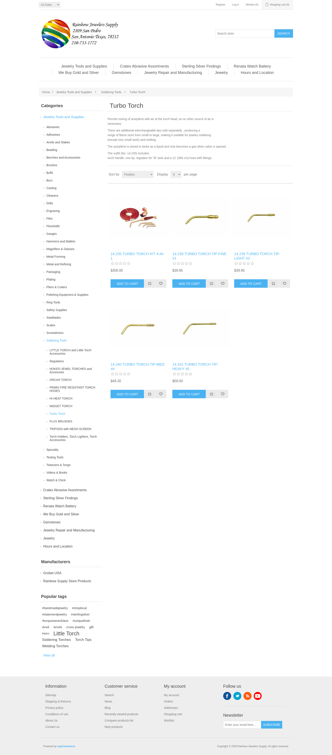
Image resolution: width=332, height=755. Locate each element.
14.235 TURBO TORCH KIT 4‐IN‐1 (137, 256)
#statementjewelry (54, 614)
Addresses (171, 707)
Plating (50, 279)
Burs (49, 180)
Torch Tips (83, 640)
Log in (235, 4)
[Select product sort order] (137, 174)
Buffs (49, 172)
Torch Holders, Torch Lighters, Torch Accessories (73, 438)
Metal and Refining (58, 264)
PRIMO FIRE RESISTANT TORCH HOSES (72, 389)
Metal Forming (55, 256)
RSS (247, 696)
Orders (168, 701)
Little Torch (66, 633)
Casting (51, 188)
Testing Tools (55, 457)
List (289, 174)
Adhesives (53, 134)
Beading (51, 150)
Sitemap (50, 695)
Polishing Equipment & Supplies (67, 294)
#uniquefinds (81, 620)
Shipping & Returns (58, 701)
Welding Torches (55, 646)
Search (109, 695)
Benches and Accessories (63, 157)
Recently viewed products (121, 714)
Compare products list (119, 720)
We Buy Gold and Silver (78, 73)
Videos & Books (56, 472)
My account (171, 695)
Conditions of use (56, 714)
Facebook (227, 696)
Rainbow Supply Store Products (67, 581)
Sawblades (53, 317)
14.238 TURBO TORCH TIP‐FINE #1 (199, 256)
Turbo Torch (57, 413)
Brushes (51, 165)
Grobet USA (52, 573)
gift (91, 627)
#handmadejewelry (55, 608)
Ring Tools (53, 302)
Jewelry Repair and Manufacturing (173, 73)
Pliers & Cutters (56, 287)
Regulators (57, 361)
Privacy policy (54, 707)
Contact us (52, 727)
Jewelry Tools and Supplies (84, 66)
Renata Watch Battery (252, 66)
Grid (281, 174)
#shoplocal (79, 608)
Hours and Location (257, 73)
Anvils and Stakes (58, 142)
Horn (45, 633)
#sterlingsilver (80, 614)
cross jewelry (75, 627)
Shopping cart (173, 714)
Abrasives (52, 127)
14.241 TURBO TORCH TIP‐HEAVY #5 (195, 366)
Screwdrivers (55, 333)
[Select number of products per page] (176, 174)
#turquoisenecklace (55, 620)
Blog (108, 707)
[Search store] (245, 33)
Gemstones (121, 73)
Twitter (237, 696)
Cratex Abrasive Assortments (144, 66)
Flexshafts (53, 226)
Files (49, 218)
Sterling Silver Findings (201, 66)
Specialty (52, 449)
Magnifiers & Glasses (60, 249)
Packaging (53, 272)
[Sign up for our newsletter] (242, 725)
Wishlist (169, 720)
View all (49, 655)
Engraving (53, 211)
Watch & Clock (56, 480)
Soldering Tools (56, 340)
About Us (51, 720)
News (108, 701)
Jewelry (221, 73)
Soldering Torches (56, 640)
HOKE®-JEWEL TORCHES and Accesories (71, 370)
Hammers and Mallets (60, 241)
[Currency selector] (49, 4)
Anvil (45, 627)
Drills (49, 203)
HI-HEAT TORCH (61, 398)
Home (46, 92)
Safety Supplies (56, 310)
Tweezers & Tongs (58, 465)
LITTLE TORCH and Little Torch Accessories (70, 351)
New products (114, 727)
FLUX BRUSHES (61, 421)
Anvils (57, 627)
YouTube (258, 696)
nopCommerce (66, 746)
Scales (50, 325)
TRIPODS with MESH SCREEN (70, 429)
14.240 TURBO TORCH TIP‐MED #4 (138, 366)
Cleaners (52, 195)
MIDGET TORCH (61, 406)
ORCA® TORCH (61, 380)
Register (220, 4)
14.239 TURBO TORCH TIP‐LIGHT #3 (257, 256)
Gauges (51, 233)
